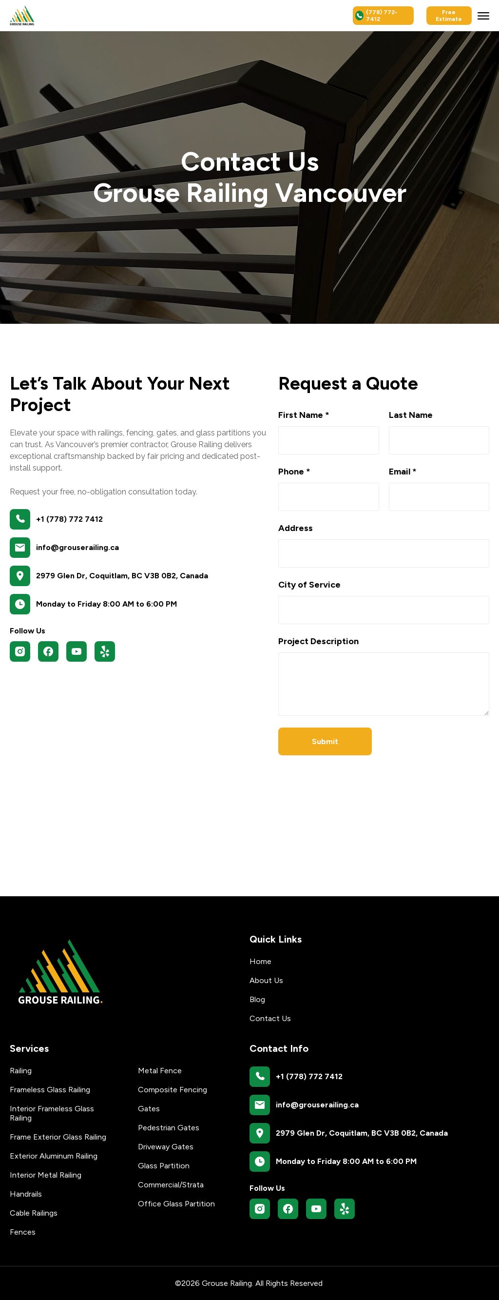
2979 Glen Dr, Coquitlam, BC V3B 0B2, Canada (122, 575)
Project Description (318, 641)
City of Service (309, 584)
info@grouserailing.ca (77, 547)
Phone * (294, 471)
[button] (483, 15)
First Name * (303, 415)
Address (295, 528)
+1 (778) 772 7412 (69, 519)
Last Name (411, 415)
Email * (403, 471)
